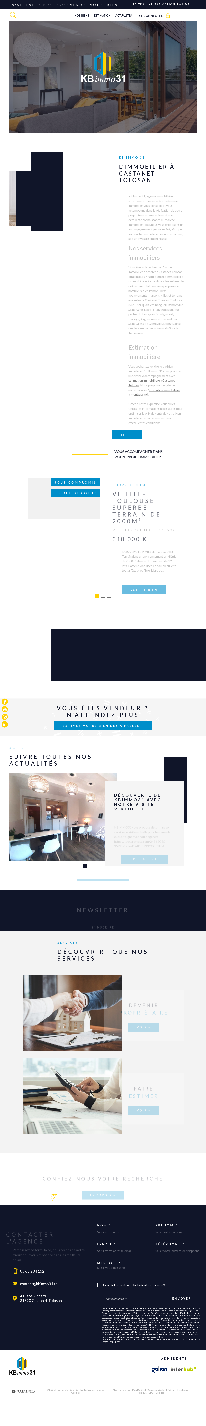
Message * (109, 1279)
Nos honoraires (121, 1405)
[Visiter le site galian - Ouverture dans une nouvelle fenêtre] (159, 1385)
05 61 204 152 (32, 1287)
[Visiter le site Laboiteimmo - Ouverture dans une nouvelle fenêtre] (23, 1407)
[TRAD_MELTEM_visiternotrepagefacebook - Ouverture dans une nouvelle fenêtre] (5, 702)
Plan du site (138, 1405)
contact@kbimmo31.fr (38, 1299)
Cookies (160, 1409)
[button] (85, 882)
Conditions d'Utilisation (185, 1355)
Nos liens (182, 1405)
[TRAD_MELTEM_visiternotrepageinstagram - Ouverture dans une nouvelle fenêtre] (5, 717)
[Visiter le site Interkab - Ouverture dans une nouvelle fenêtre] (184, 1385)
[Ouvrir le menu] (193, 15)
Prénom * (166, 1241)
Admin (171, 1405)
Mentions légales (156, 1405)
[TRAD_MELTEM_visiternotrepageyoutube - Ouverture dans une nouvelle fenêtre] (5, 709)
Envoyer (181, 1314)
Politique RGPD (145, 1408)
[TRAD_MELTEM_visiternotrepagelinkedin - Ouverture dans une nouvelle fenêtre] (5, 724)
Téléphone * (170, 1260)
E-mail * (106, 1260)
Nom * (104, 1241)
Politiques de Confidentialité (153, 1355)
